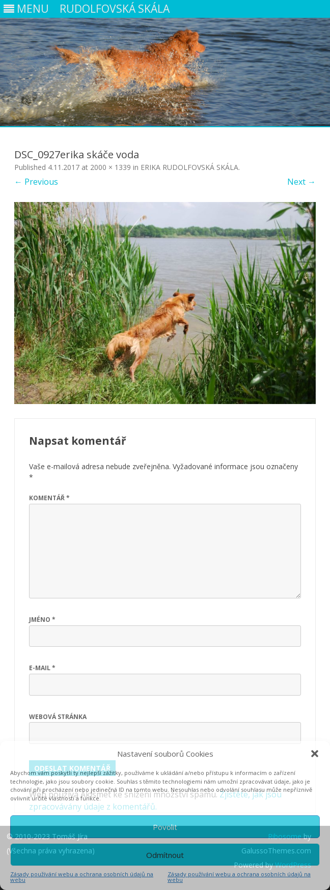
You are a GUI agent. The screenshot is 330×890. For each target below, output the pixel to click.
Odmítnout (165, 855)
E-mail (42, 668)
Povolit (165, 827)
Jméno (42, 619)
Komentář (49, 498)
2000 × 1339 (110, 167)
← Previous (36, 181)
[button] (315, 754)
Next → (301, 181)
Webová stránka (58, 716)
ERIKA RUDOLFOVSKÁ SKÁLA (189, 167)
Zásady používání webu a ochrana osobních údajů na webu (81, 876)
